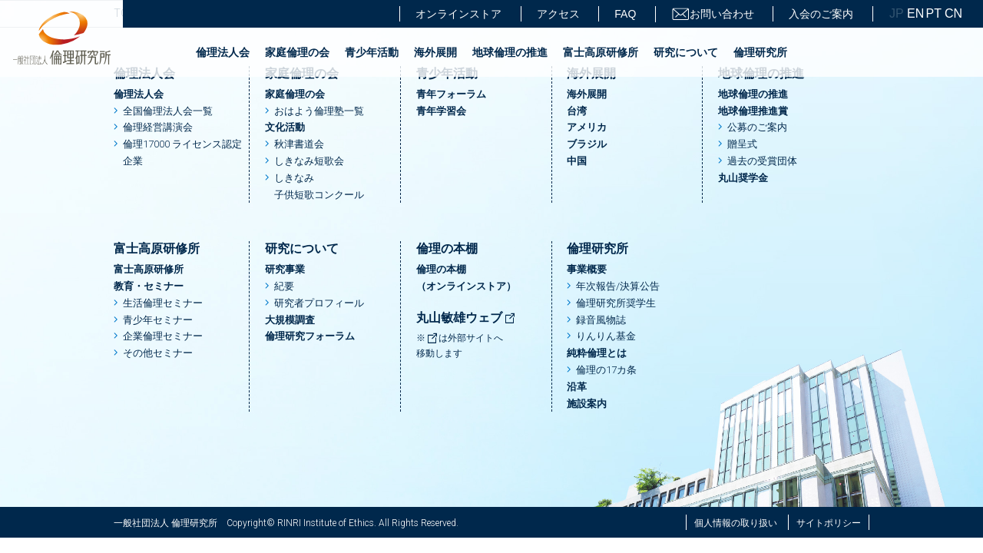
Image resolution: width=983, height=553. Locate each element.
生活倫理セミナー (163, 303)
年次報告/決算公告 (618, 286)
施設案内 (587, 403)
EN (914, 14)
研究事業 (285, 269)
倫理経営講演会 (158, 127)
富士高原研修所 (600, 52)
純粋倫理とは (597, 353)
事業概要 (587, 269)
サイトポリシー (828, 523)
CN (952, 14)
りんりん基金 (606, 336)
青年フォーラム (451, 94)
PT (934, 14)
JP (896, 14)
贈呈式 (742, 144)
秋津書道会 (299, 144)
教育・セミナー (149, 286)
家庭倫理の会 (297, 52)
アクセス (558, 14)
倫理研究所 (760, 52)
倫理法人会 (223, 52)
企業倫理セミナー (163, 336)
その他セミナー (158, 353)
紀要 (284, 286)
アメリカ (587, 127)
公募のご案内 (757, 127)
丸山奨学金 (743, 178)
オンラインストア (458, 14)
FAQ (625, 14)
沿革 (577, 386)
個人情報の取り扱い (735, 523)
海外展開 (435, 52)
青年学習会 (441, 111)
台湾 (577, 111)
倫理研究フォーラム (310, 336)
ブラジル (587, 144)
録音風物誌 (601, 320)
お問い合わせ (712, 14)
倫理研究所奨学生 (616, 303)
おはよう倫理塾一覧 (319, 111)
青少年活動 (372, 52)
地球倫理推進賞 (753, 111)
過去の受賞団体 (762, 161)
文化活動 (285, 127)
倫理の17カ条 (606, 370)
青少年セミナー (158, 320)
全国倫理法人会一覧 (168, 111)
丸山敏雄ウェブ (466, 317)
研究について (686, 52)
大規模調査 (290, 320)
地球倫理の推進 (510, 52)
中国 (577, 161)
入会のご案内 (821, 14)
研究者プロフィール (319, 303)
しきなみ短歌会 (309, 161)
